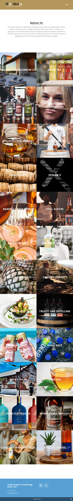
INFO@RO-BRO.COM (13, 493)
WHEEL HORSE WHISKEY (55, 413)
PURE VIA (55, 379)
